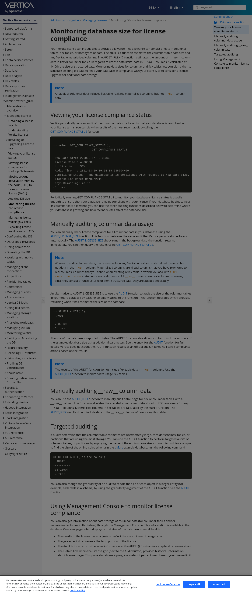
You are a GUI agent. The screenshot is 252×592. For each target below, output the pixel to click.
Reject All (194, 588)
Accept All (219, 588)
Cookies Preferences (168, 588)
